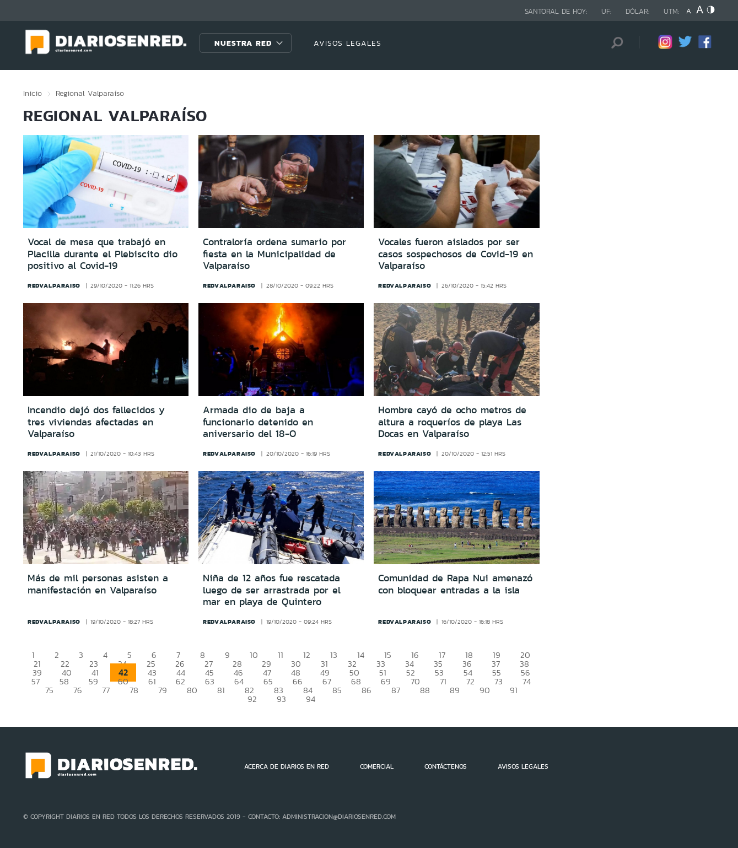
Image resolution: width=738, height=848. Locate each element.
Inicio (32, 93)
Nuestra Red (243, 43)
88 (425, 690)
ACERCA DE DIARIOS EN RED (286, 766)
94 (310, 699)
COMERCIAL (377, 766)
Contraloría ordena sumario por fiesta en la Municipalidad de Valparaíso (274, 254)
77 (106, 690)
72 (470, 681)
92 (252, 699)
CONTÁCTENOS (445, 766)
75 (49, 690)
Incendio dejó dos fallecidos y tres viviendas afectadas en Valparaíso (96, 422)
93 (281, 699)
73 (498, 681)
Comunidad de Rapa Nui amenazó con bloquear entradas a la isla (455, 584)
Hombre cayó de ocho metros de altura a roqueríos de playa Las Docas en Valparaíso (452, 422)
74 (526, 681)
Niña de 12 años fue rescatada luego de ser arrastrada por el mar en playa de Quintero (272, 590)
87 (395, 690)
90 (485, 690)
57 (35, 681)
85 (337, 690)
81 (221, 690)
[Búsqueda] (614, 42)
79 (162, 690)
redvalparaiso (54, 285)
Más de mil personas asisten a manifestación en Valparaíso (98, 584)
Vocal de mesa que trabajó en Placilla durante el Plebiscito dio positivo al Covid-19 (102, 254)
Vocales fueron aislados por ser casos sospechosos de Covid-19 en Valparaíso (455, 254)
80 (192, 690)
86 (366, 690)
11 (280, 655)
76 (77, 690)
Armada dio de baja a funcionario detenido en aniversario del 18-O (258, 422)
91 (514, 690)
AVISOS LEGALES (347, 42)
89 (455, 690)
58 (64, 681)
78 (134, 690)
